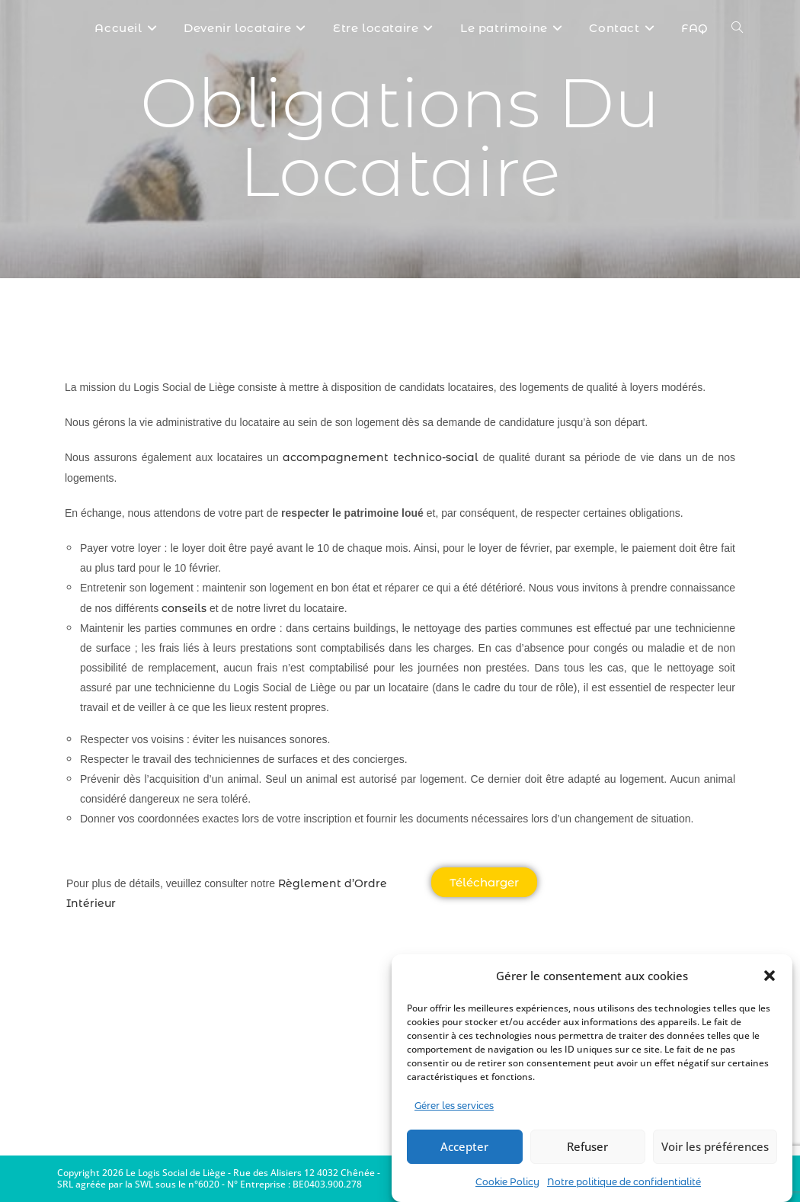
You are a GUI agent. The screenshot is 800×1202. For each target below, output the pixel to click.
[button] (769, 975)
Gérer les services (454, 1105)
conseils (184, 608)
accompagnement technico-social (380, 457)
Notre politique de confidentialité (624, 1182)
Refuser (587, 1146)
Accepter (464, 1146)
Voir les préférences (715, 1146)
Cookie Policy (507, 1182)
